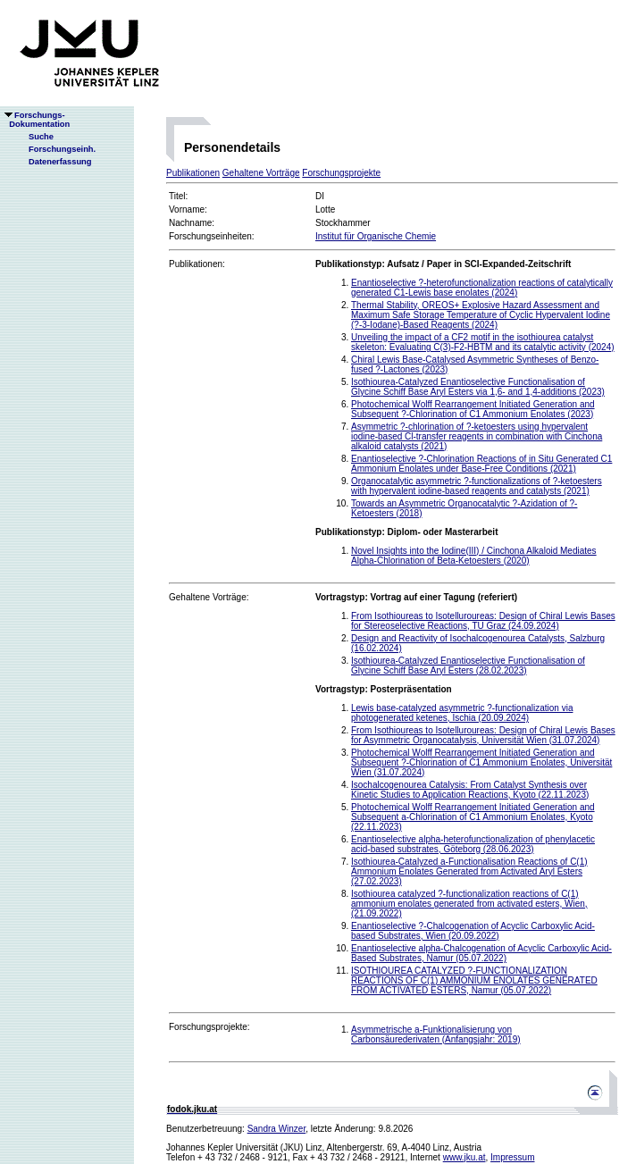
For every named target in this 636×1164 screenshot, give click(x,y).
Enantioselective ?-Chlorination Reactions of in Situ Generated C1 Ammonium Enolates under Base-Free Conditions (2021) (481, 463)
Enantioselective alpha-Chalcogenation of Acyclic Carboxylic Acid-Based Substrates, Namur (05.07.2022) (481, 953)
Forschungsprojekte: (209, 1027)
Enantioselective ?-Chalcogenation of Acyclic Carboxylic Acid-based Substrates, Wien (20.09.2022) (473, 931)
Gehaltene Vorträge (261, 173)
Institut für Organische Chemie (375, 236)
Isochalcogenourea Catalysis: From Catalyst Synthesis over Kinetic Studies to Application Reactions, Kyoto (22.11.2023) (470, 790)
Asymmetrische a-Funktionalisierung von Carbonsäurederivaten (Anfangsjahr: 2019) (436, 1034)
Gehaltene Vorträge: (209, 597)
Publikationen (193, 173)
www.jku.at (464, 1157)
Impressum (512, 1157)
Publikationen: (197, 264)
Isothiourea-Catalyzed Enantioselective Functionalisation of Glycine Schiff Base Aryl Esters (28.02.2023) (468, 665)
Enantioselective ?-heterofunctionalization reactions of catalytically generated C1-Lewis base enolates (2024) (482, 287)
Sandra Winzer (276, 1129)
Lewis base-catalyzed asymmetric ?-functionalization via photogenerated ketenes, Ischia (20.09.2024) (462, 713)
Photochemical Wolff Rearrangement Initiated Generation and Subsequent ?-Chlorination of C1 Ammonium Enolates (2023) (473, 409)
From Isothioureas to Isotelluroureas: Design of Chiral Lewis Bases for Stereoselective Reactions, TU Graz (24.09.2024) (483, 621)
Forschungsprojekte (341, 173)
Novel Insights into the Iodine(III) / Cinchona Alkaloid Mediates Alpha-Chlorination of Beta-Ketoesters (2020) (474, 555)
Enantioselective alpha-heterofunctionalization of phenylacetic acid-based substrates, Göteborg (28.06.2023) (473, 844)
